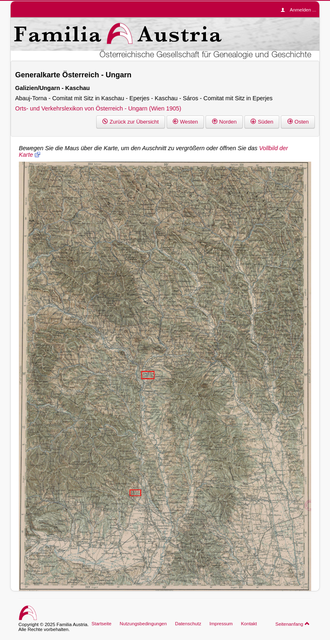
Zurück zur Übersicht (130, 122)
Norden (224, 122)
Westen (185, 122)
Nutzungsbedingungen (143, 623)
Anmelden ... (300, 9)
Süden (262, 122)
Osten (298, 122)
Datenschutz (188, 623)
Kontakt (249, 623)
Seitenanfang (292, 623)
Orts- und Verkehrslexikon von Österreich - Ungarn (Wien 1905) (98, 108)
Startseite (102, 623)
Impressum (221, 623)
